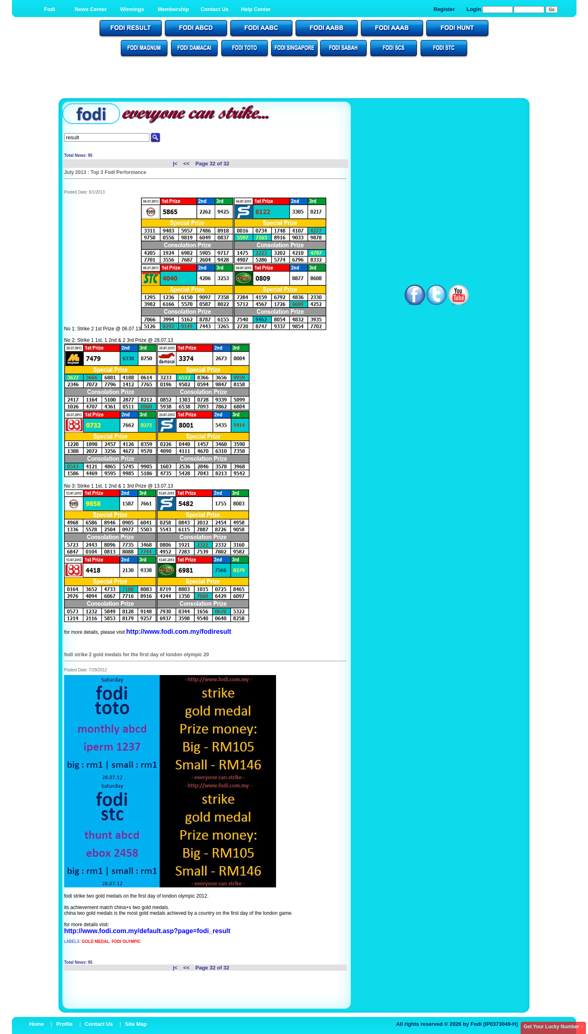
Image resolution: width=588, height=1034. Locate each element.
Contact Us (214, 9)
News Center (91, 9)
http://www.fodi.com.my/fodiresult (178, 631)
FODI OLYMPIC (125, 941)
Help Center (256, 9)
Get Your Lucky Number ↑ (553, 1027)
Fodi (49, 9)
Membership (173, 9)
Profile (64, 1024)
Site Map (136, 1024)
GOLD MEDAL (95, 941)
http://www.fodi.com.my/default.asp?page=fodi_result (147, 930)
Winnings (132, 9)
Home (36, 1024)
